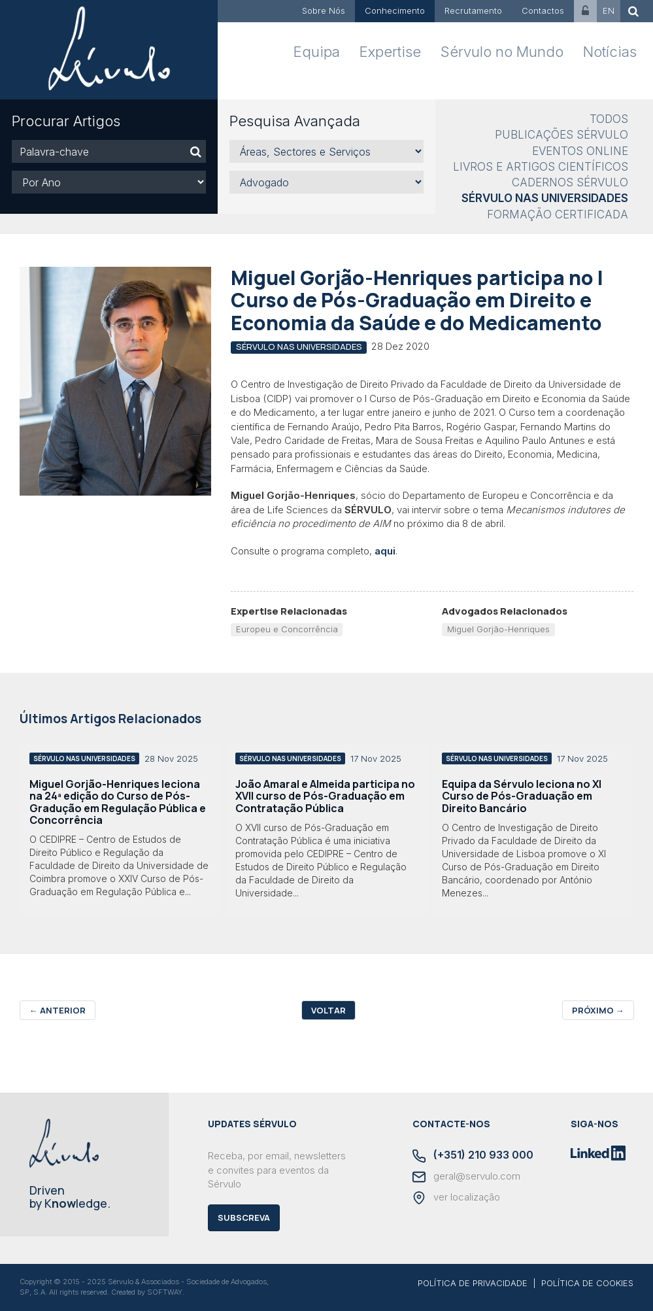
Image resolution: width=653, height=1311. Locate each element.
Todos (609, 119)
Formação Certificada (557, 214)
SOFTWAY (164, 1292)
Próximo (598, 1010)
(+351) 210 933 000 (472, 1156)
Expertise (390, 51)
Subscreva (244, 1217)
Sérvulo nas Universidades (544, 198)
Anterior (57, 1010)
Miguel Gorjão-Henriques (498, 629)
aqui (385, 551)
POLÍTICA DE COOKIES (587, 1283)
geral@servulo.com (466, 1176)
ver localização (456, 1197)
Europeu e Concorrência (287, 629)
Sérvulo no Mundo (502, 51)
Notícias (610, 51)
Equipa (316, 51)
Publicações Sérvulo (561, 134)
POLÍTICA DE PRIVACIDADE (472, 1283)
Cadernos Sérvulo (570, 182)
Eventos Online (580, 151)
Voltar (328, 1010)
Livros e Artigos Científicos (540, 166)
